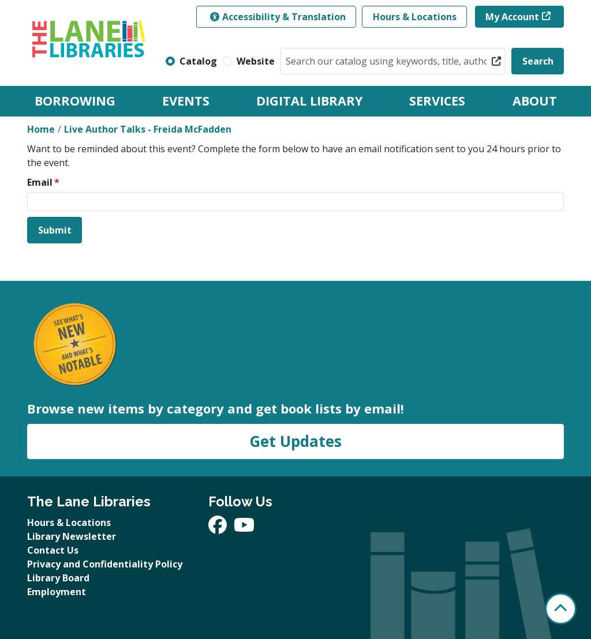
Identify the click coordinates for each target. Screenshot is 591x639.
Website (256, 61)
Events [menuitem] (186, 100)
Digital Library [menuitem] (309, 100)
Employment (56, 591)
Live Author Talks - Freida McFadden (147, 129)
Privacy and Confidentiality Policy (104, 564)
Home (41, 129)
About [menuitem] (535, 100)
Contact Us (52, 550)
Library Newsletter (71, 536)
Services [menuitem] (437, 100)
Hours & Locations (415, 16)
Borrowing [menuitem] (75, 100)
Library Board (58, 578)
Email (40, 182)
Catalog (198, 61)
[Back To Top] (561, 609)
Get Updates (295, 441)
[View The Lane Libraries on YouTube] (244, 528)
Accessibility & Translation (278, 16)
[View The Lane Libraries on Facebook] (218, 528)
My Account (512, 16)
